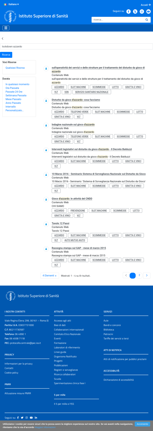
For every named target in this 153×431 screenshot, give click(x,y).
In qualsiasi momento (17, 84)
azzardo (59, 87)
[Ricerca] (117, 20)
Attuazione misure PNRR (18, 393)
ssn (66, 92)
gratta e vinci (133, 87)
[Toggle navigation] (5, 28)
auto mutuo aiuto (74, 240)
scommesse (99, 87)
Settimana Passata (16, 95)
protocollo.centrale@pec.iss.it (25, 343)
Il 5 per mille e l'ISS (64, 404)
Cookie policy (11, 372)
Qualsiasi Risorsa (15, 67)
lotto (115, 87)
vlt (56, 92)
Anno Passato (13, 102)
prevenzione (78, 210)
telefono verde (79, 111)
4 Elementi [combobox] (51, 276)
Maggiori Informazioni (45, 427)
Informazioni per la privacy (19, 363)
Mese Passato (13, 99)
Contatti (9, 368)
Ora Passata (12, 88)
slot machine (78, 87)
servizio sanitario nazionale (91, 92)
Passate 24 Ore (14, 91)
